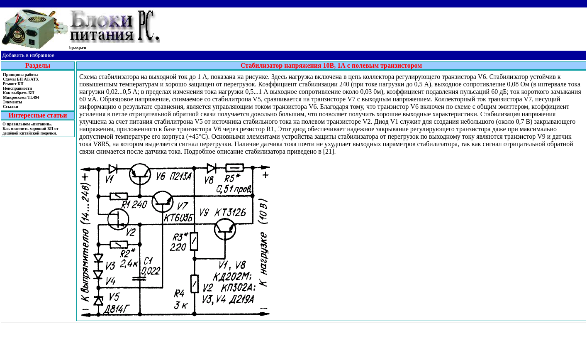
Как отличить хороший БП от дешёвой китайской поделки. (30, 130)
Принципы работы (20, 74)
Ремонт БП (13, 83)
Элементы (12, 102)
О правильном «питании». (27, 124)
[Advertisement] (374, 26)
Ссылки (10, 106)
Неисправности (17, 88)
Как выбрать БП (18, 93)
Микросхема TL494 (21, 97)
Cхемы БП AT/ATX (21, 79)
